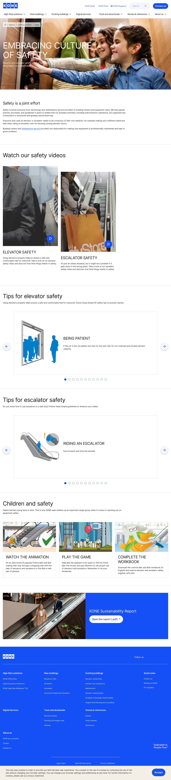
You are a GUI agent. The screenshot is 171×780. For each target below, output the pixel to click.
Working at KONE (150, 683)
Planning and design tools (54, 720)
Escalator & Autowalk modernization (99, 698)
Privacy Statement (108, 763)
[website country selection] (118, 6)
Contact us (7, 748)
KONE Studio (90, 6)
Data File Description (83, 763)
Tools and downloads (54, 710)
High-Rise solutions (12, 673)
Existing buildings (94, 673)
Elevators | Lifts (50, 679)
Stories (88, 716)
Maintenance (90, 688)
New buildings (51, 673)
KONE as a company (25, 25)
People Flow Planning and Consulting (100, 703)
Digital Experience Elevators (13, 684)
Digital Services (10, 710)
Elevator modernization (94, 693)
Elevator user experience (95, 684)
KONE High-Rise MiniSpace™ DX (15, 688)
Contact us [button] (160, 6)
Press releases (91, 720)
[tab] (65, 379)
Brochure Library (50, 716)
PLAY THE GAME (76, 557)
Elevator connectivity (94, 679)
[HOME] (5, 24)
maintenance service (31, 128)
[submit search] (145, 6)
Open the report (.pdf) (105, 619)
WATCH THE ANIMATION (27, 557)
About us (12, 25)
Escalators (48, 684)
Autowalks (48, 688)
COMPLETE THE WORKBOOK (132, 559)
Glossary (47, 725)
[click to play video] (50, 238)
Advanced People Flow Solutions (56, 693)
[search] (138, 6)
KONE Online (103, 6)
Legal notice (61, 763)
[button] (15, 14)
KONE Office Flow (10, 679)
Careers (6, 743)
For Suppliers (149, 687)
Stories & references (96, 710)
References (90, 725)
